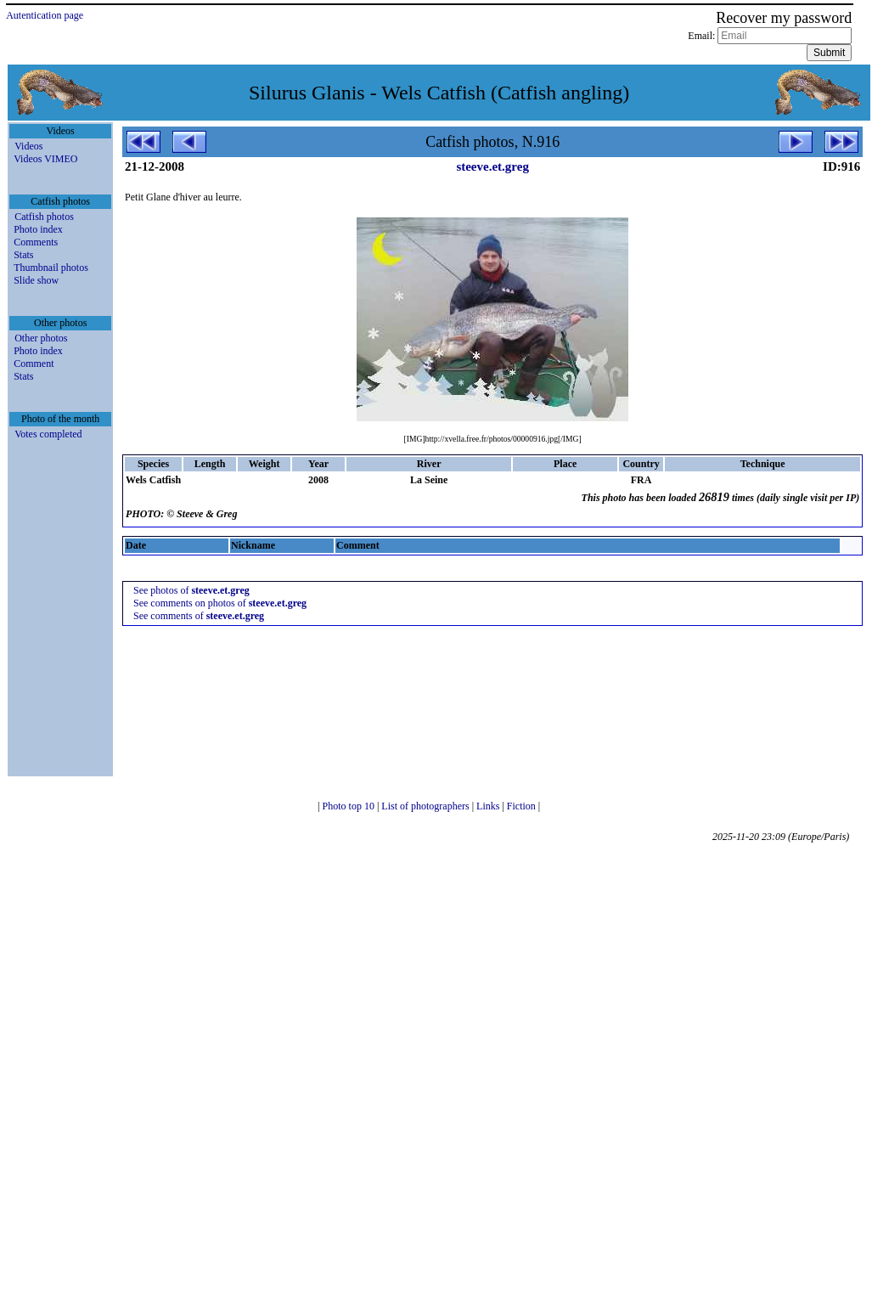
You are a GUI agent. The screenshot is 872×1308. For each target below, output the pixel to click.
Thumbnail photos (51, 267)
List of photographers (426, 806)
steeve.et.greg (492, 166)
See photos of (191, 590)
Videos (28, 146)
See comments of (198, 616)
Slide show (36, 280)
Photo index (38, 229)
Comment (33, 363)
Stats (23, 255)
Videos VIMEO (45, 159)
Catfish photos (44, 217)
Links (489, 806)
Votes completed (48, 434)
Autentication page (44, 15)
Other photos (40, 338)
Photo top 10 (350, 806)
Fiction (522, 806)
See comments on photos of (220, 603)
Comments (36, 242)
